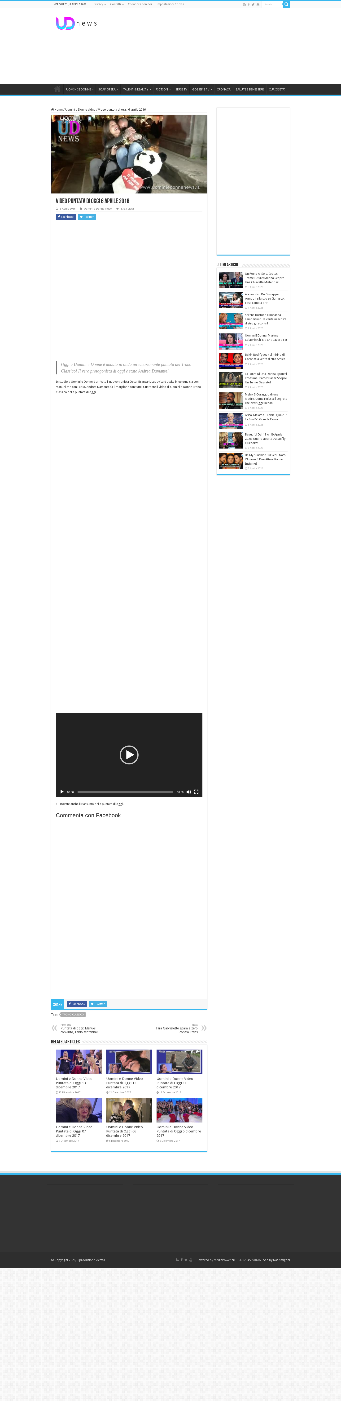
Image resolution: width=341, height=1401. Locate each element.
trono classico (73, 1014)
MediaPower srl (224, 1260)
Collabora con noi (140, 4)
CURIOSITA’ (277, 89)
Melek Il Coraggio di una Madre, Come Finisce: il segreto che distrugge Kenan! (266, 399)
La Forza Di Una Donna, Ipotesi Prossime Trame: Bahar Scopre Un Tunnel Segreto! (266, 378)
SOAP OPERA (107, 89)
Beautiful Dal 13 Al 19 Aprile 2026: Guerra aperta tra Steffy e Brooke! (265, 439)
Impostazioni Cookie (170, 4)
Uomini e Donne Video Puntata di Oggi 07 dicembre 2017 (74, 1131)
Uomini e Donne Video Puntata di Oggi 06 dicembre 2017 (124, 1131)
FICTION (162, 89)
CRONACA (224, 89)
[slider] (125, 792)
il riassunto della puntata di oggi (101, 804)
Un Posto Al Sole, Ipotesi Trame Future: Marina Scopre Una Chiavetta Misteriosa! (264, 278)
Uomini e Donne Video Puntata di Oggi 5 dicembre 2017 (179, 1131)
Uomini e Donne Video (80, 109)
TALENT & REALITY (135, 89)
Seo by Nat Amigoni (276, 1260)
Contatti (115, 4)
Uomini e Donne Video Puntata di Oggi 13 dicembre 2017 (74, 1083)
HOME (57, 89)
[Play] (62, 792)
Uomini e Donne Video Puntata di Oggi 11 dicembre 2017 (175, 1083)
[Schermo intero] (196, 792)
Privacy (98, 4)
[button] (129, 754)
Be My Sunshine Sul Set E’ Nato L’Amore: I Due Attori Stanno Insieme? (265, 459)
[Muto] (188, 792)
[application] (129, 755)
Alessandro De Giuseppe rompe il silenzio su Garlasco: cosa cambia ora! (264, 298)
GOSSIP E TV (200, 89)
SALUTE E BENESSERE (250, 89)
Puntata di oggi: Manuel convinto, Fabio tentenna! (85, 1028)
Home (57, 109)
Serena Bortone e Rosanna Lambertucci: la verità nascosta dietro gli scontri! (265, 319)
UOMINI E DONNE (78, 89)
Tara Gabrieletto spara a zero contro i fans (173, 1028)
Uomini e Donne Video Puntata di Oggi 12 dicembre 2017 (124, 1083)
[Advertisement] (200, 46)
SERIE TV (181, 89)
